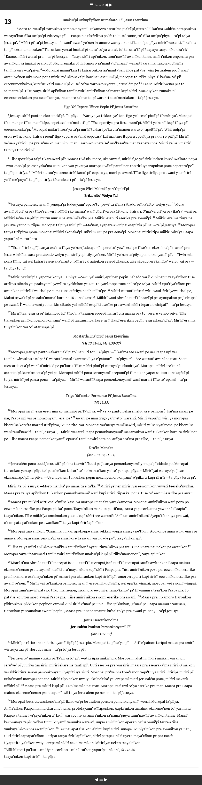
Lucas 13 (100, 5)
